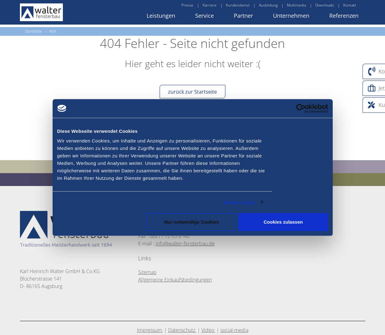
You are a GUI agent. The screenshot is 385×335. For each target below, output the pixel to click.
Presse (187, 5)
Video (208, 330)
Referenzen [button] (344, 15)
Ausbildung (268, 5)
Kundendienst (238, 5)
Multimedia (296, 5)
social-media (234, 330)
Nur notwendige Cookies (191, 222)
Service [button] (204, 15)
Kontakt (349, 5)
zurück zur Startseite (192, 91)
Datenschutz (182, 330)
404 (52, 31)
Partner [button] (243, 15)
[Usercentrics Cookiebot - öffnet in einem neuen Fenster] (312, 108)
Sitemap (147, 272)
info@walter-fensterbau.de (185, 243)
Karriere (210, 5)
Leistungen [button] (161, 15)
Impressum (150, 330)
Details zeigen (239, 202)
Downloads (324, 5)
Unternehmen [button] (291, 15)
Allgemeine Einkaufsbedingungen (175, 279)
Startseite (33, 31)
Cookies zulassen (283, 222)
